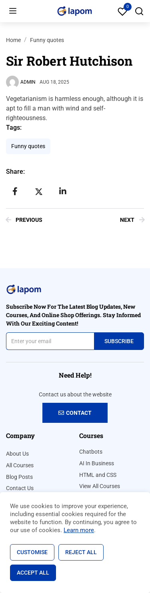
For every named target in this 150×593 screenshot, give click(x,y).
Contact (75, 413)
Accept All (33, 572)
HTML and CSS (97, 475)
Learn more (79, 530)
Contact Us (20, 488)
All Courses (20, 465)
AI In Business (96, 463)
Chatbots (90, 451)
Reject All (81, 552)
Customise (32, 552)
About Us (17, 453)
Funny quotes (47, 40)
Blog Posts (19, 477)
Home (13, 40)
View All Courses (99, 486)
